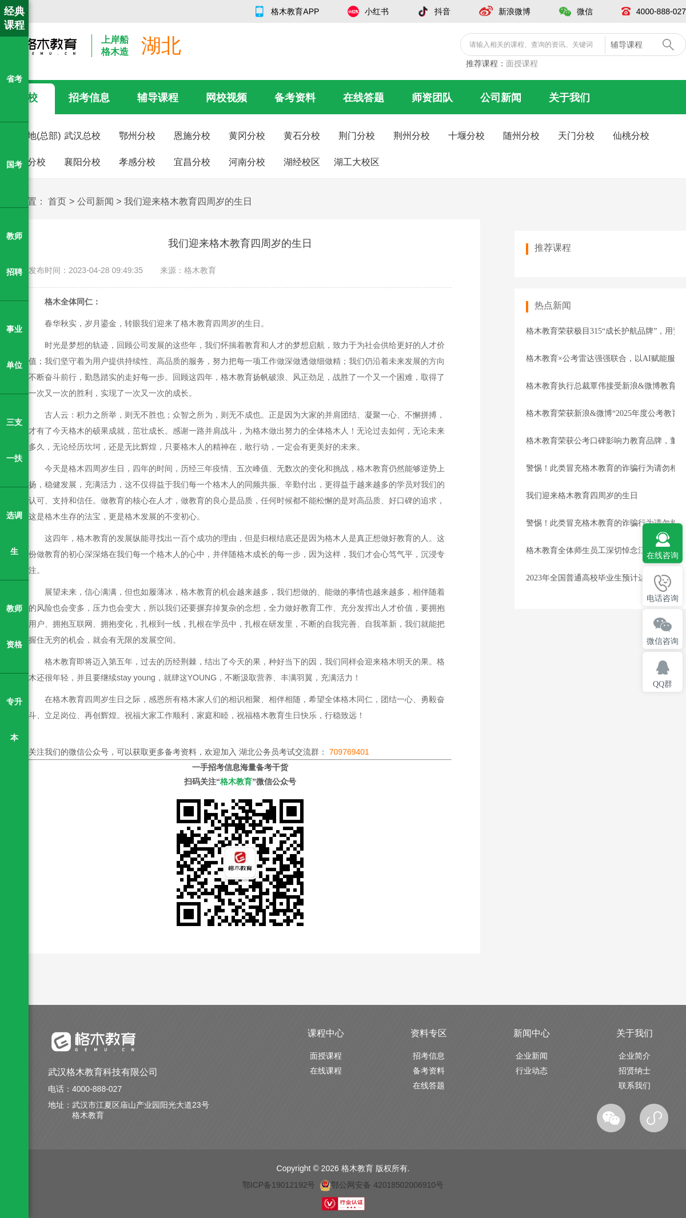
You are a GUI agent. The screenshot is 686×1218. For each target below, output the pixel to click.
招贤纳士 (635, 1070)
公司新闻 (500, 97)
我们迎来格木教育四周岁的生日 (188, 201)
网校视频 (226, 97)
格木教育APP (295, 11)
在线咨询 (663, 555)
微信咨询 (663, 641)
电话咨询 (663, 598)
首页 (57, 201)
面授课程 (522, 63)
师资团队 (432, 97)
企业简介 (635, 1055)
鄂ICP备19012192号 (279, 1184)
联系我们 (635, 1085)
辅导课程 (157, 97)
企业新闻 (532, 1055)
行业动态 (532, 1070)
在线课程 (326, 1070)
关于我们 (569, 97)
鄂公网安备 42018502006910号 (382, 1184)
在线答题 (363, 97)
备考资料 (295, 97)
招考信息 (89, 97)
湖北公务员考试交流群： (304, 751)
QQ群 (662, 684)
